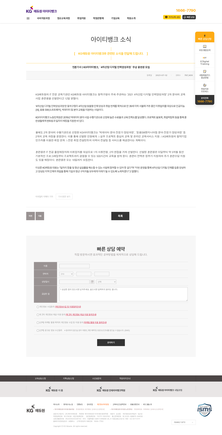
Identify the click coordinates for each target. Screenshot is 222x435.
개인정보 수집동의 (59, 306)
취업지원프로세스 (204, 88)
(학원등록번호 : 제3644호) (131, 409)
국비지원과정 (43, 18)
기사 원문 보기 (64, 196)
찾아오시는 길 (68, 404)
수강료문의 (96, 378)
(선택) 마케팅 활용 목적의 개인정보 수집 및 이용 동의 (72, 322)
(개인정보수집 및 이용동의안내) (68, 306)
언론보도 (80, 404)
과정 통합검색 (204, 48)
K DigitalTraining (204, 60)
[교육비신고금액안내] (98, 409)
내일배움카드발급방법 (204, 74)
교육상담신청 (40, 378)
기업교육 (115, 18)
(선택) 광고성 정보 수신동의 (83, 330)
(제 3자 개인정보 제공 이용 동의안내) (81, 314)
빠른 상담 (191, 17)
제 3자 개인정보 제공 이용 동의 (66, 314)
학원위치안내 (124, 378)
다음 (40, 216)
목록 (120, 216)
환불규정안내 (134, 404)
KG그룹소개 (147, 404)
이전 (30, 216)
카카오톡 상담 (174, 17)
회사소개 (56, 404)
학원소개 (131, 18)
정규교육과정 (63, 18)
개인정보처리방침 (103, 404)
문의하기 (111, 342)
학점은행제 (98, 18)
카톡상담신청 (68, 378)
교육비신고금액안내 (119, 404)
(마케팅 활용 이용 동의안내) (95, 322)
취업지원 (81, 18)
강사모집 (90, 404)
